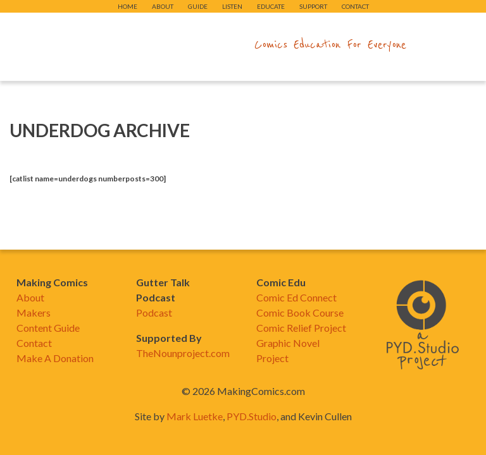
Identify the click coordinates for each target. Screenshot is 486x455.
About (162, 6)
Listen (232, 6)
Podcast (154, 312)
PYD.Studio (252, 416)
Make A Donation (55, 358)
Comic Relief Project (301, 328)
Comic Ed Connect (296, 297)
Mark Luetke (194, 416)
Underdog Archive (99, 130)
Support (313, 6)
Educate (271, 6)
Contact (355, 6)
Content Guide (48, 328)
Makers (33, 312)
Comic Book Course (300, 312)
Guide (198, 6)
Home (127, 6)
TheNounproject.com (183, 353)
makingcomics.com (169, 44)
